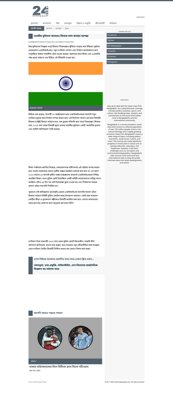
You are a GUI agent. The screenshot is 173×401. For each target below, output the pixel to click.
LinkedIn (111, 51)
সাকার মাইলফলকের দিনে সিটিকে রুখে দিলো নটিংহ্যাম (58, 367)
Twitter (110, 40)
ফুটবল (33, 361)
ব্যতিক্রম (113, 23)
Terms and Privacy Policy (37, 382)
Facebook (111, 35)
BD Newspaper (114, 46)
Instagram (112, 62)
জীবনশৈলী (100, 23)
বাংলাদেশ (47, 23)
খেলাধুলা (68, 23)
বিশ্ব (57, 23)
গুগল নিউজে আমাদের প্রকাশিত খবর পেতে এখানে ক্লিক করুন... (64, 259)
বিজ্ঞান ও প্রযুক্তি (84, 23)
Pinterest (111, 56)
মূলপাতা (34, 23)
